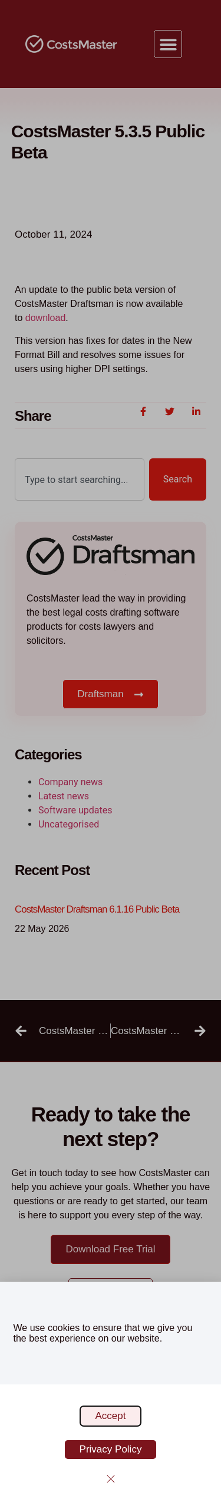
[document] (110, 755)
